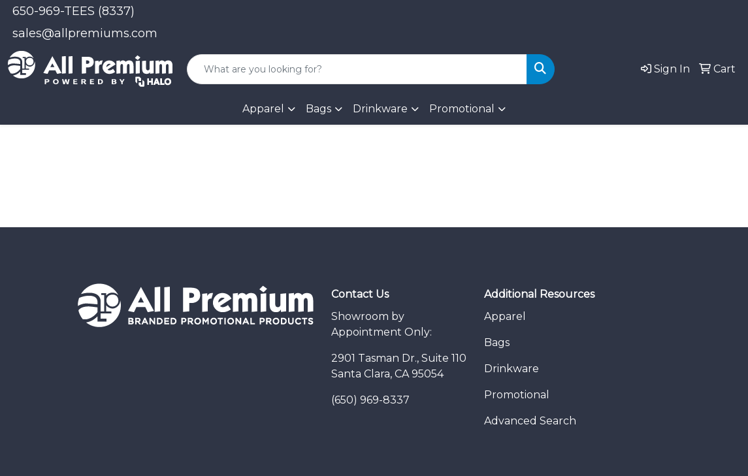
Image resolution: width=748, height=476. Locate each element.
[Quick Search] (357, 69)
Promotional (516, 395)
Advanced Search (530, 421)
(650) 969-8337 (370, 400)
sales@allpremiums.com (84, 33)
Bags (318, 109)
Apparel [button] (263, 109)
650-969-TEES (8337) (73, 11)
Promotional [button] (462, 109)
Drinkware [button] (380, 109)
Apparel (505, 316)
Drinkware (511, 368)
